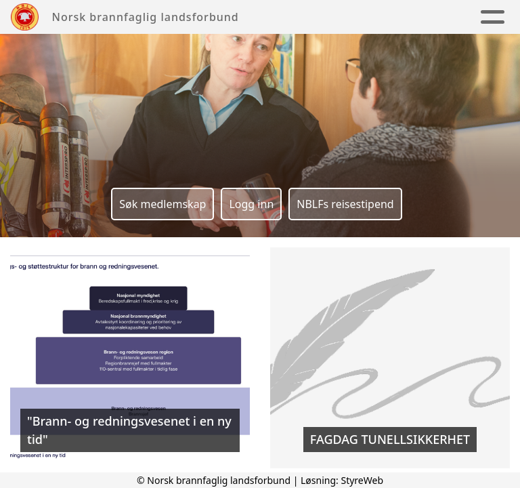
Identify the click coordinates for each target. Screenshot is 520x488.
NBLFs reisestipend (345, 204)
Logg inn (251, 204)
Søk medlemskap (162, 204)
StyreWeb (362, 480)
